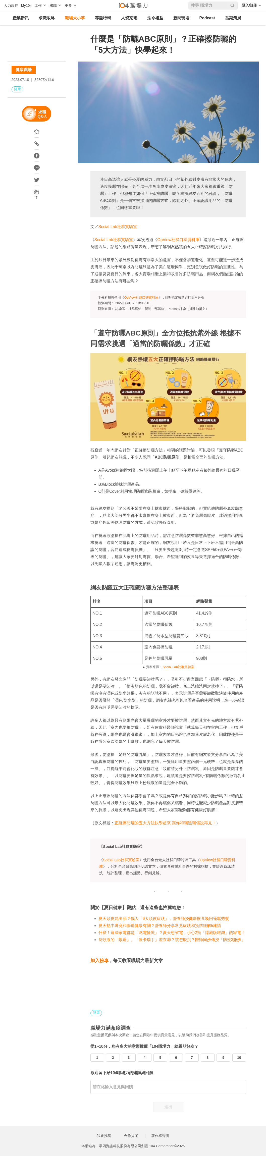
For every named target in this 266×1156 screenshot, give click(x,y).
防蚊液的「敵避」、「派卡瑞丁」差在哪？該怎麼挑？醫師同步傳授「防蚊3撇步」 (171, 940)
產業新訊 (21, 18)
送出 (168, 1107)
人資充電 (129, 18)
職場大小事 (75, 18)
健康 (17, 89)
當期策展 (233, 18)
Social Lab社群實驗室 (117, 227)
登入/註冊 (249, 5)
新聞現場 (181, 18)
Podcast (207, 18)
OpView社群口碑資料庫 (178, 240)
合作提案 (131, 1136)
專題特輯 (103, 18)
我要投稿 (104, 1136)
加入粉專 (99, 960)
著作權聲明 (160, 1136)
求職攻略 (47, 18)
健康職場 (24, 70)
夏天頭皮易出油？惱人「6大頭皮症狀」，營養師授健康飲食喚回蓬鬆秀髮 (163, 918)
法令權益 (155, 18)
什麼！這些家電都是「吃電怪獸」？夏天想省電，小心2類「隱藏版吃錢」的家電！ (171, 932)
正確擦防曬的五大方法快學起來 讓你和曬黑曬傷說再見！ (165, 823)
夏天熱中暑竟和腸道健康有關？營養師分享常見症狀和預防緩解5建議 (159, 925)
